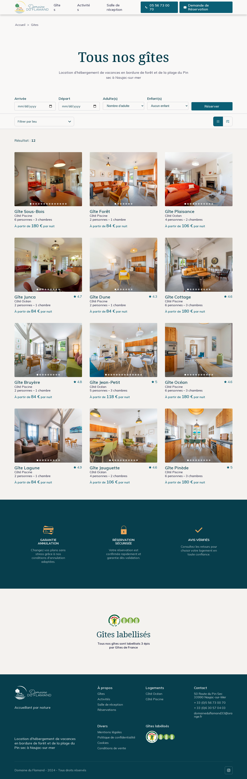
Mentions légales (109, 732)
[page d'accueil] (31, 7)
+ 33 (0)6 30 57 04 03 (210, 708)
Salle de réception (114, 7)
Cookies (103, 743)
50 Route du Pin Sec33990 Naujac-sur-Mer (210, 695)
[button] (30, 204)
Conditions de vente (111, 748)
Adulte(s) (110, 99)
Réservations (106, 710)
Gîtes (57, 7)
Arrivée (20, 99)
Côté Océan (154, 694)
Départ (64, 99)
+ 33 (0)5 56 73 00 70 (210, 702)
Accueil (20, 25)
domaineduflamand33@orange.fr (213, 715)
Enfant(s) (154, 99)
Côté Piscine (154, 699)
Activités (83, 7)
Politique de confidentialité (116, 737)
